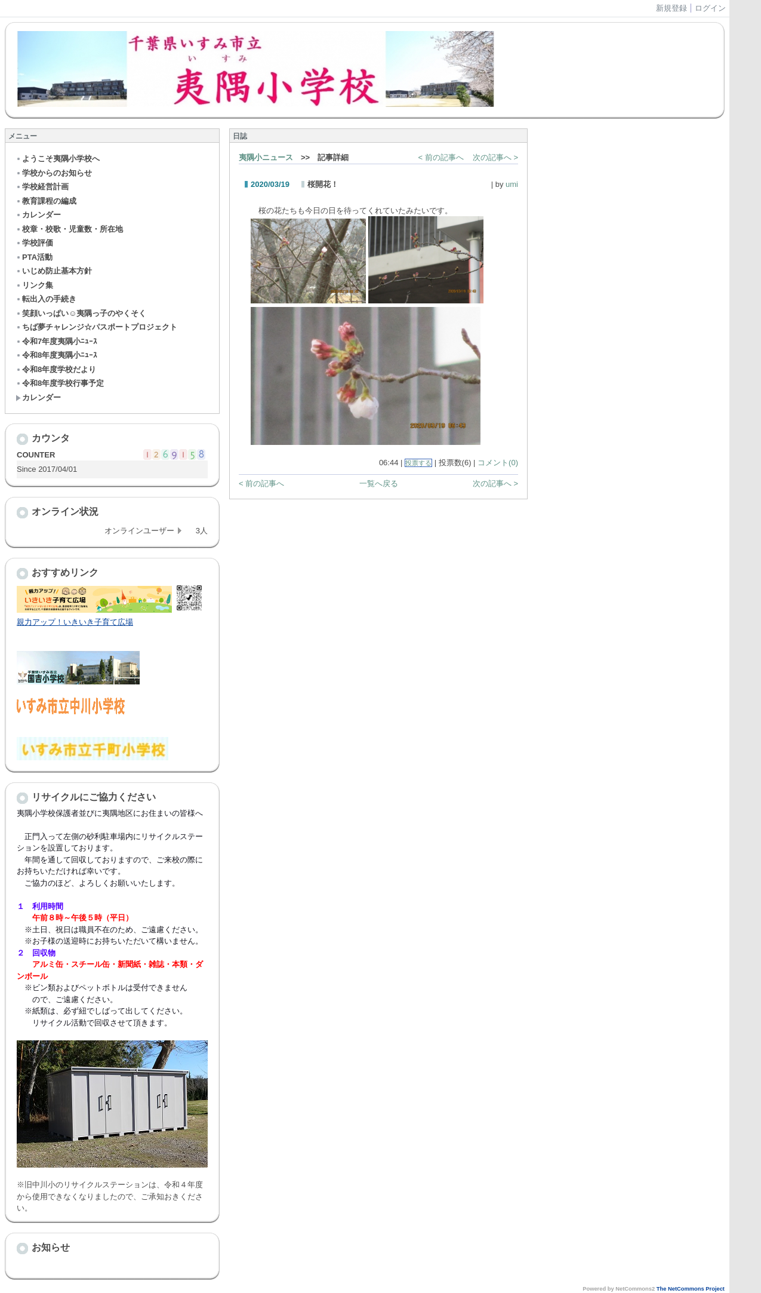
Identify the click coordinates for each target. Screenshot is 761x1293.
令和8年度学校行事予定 (60, 383)
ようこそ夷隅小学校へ (58, 158)
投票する (418, 462)
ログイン (710, 8)
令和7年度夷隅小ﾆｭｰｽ (56, 341)
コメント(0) (497, 462)
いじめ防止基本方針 (54, 270)
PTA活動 (34, 257)
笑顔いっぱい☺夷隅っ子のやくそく (81, 313)
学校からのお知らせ (54, 172)
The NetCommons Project (691, 1289)
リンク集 (34, 285)
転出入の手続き (46, 298)
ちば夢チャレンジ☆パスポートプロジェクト (96, 327)
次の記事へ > (495, 157)
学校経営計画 (42, 186)
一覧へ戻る (378, 483)
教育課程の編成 (46, 200)
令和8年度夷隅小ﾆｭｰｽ (56, 355)
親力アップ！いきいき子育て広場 (75, 622)
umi (512, 184)
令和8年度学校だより (56, 369)
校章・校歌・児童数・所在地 (69, 229)
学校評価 (34, 242)
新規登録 (671, 8)
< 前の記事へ (441, 157)
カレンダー (38, 214)
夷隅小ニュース (266, 157)
